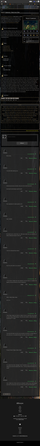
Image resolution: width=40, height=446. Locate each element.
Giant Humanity (17, 115)
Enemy (11, 16)
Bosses (7, 22)
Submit (22, 143)
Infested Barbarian (15, 119)
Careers (20, 429)
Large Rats (18, 120)
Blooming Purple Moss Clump (8, 50)
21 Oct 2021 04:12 (31, 278)
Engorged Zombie (18, 113)
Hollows (9, 119)
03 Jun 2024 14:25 (31, 184)
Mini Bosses (11, 22)
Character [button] (18, 4)
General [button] (11, 4)
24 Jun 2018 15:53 (31, 363)
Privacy (20, 431)
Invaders (17, 22)
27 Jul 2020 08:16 (31, 313)
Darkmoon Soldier (25, 112)
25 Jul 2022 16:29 (31, 248)
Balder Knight (5, 106)
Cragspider (25, 110)
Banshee (11, 106)
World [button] (36, 4)
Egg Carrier (12, 113)
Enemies (7, 7)
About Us (20, 410)
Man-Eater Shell (31, 120)
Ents (24, 113)
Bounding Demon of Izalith (11, 108)
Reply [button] (35, 158)
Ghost (7, 115)
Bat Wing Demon (22, 106)
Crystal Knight (11, 112)
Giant (11, 115)
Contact (20, 411)
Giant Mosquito (30, 115)
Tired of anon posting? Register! (32, 130)
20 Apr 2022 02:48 (31, 263)
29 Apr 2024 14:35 (31, 202)
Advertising (20, 427)
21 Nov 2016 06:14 (30, 381)
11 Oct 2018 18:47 (31, 348)
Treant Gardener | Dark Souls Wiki (10, 12)
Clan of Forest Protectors (16, 110)
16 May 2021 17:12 (30, 295)
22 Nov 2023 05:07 (30, 232)
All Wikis (20, 407)
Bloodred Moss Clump (7, 49)
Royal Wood (3, 100)
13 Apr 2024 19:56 (31, 217)
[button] (31, 2)
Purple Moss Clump (6, 47)
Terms (20, 430)
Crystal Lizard (18, 112)
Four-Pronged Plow (6, 46)
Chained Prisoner (30, 108)
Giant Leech (23, 115)
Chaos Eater (7, 110)
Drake (7, 113)
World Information (3, 7)
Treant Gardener (4, 16)
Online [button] (30, 4)
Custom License (21, 419)
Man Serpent (24, 120)
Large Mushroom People (10, 120)
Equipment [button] (24, 4)
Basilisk (16, 106)
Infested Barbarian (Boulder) (26, 119)
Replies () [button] (31, 158)
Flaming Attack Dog (30, 113)
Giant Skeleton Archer (16, 117)
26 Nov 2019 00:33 (30, 331)
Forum (20, 409)
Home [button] (6, 4)
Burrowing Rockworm (21, 108)
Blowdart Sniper (30, 106)
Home (20, 406)
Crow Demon (30, 110)
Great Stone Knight (25, 117)
